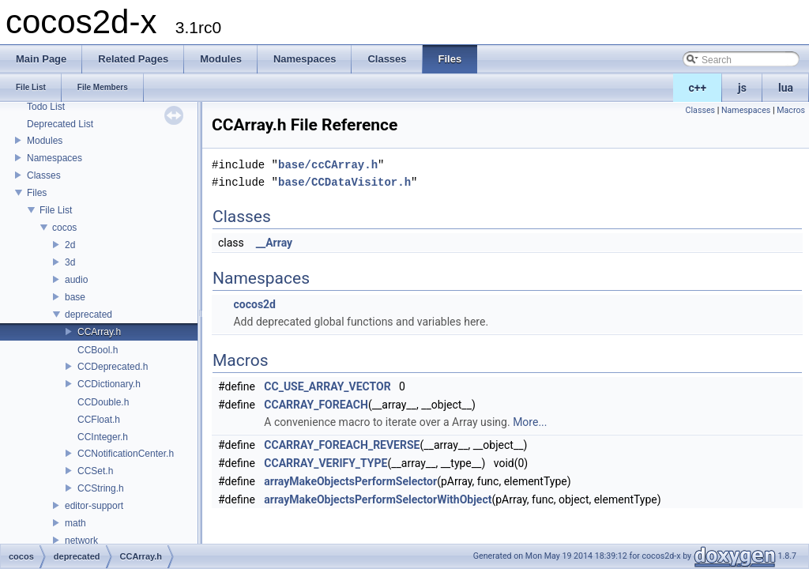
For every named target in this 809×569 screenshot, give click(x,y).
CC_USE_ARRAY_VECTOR (327, 386)
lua (785, 87)
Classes (44, 175)
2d (70, 245)
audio (76, 279)
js (742, 87)
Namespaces (54, 158)
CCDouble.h (103, 402)
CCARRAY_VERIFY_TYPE (325, 463)
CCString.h (100, 488)
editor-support (94, 505)
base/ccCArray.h (328, 164)
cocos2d (254, 304)
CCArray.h (99, 331)
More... (530, 422)
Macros (791, 110)
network (81, 540)
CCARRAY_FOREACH (316, 404)
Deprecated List (60, 124)
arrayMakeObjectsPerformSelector (350, 481)
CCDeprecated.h (112, 366)
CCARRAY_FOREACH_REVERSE (342, 445)
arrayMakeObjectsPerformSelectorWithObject (377, 499)
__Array (274, 242)
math (75, 523)
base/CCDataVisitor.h (344, 182)
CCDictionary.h (109, 384)
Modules (44, 140)
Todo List (46, 106)
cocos (64, 227)
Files (37, 192)
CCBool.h (97, 350)
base (75, 297)
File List (56, 210)
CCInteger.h (102, 437)
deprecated (88, 314)
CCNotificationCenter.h (125, 453)
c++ (698, 87)
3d (70, 262)
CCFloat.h (98, 419)
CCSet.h (95, 471)
